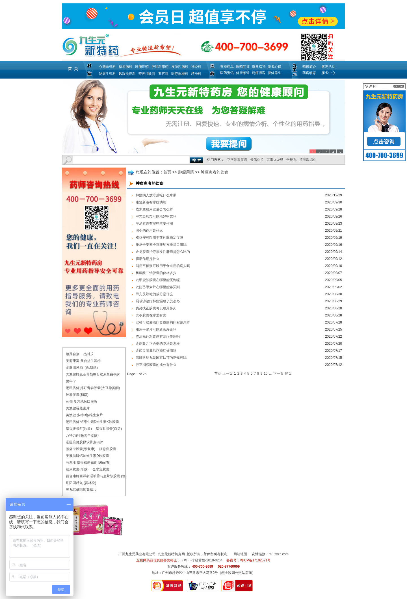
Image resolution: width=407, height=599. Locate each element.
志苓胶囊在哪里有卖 (151, 315)
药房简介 (309, 67)
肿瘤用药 (142, 67)
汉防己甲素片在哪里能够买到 (158, 287)
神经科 (196, 67)
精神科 (196, 74)
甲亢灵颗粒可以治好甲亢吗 (156, 216)
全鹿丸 (291, 160)
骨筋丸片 (257, 160)
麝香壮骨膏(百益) (109, 429)
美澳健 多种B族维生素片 (84, 415)
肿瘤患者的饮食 (214, 172)
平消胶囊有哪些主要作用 (154, 223)
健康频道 (243, 73)
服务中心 (328, 73)
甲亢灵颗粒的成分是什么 (154, 294)
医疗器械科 (179, 74)
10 (265, 374)
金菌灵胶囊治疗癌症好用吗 (156, 351)
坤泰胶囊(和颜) (77, 395)
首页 (167, 172)
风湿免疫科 (127, 74)
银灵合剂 (72, 354)
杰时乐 (88, 354)
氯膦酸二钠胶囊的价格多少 (156, 273)
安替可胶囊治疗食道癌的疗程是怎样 (163, 322)
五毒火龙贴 (275, 160)
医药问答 (243, 67)
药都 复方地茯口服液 (81, 401)
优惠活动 (328, 67)
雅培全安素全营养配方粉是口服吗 (161, 245)
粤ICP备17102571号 (255, 560)
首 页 (73, 68)
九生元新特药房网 (171, 554)
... (270, 374)
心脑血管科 (107, 67)
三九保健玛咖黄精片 (81, 490)
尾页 (288, 374)
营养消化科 (146, 74)
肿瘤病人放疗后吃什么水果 (156, 195)
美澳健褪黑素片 (78, 408)
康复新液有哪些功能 (151, 202)
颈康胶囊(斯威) (77, 469)
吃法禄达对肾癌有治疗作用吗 (158, 336)
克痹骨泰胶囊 (237, 160)
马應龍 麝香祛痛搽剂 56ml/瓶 (88, 463)
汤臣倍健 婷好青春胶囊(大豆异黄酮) (93, 388)
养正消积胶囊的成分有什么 (156, 365)
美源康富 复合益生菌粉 (83, 361)
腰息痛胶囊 (107, 449)
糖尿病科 (125, 67)
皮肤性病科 (179, 67)
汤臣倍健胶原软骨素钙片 (84, 442)
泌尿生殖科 (107, 74)
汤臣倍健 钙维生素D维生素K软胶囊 (92, 422)
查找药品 (227, 67)
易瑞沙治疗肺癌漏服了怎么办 (158, 301)
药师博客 (258, 73)
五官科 (163, 74)
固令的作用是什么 (149, 231)
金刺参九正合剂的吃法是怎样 (158, 344)
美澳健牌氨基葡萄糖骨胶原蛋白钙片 (93, 374)
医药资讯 (227, 73)
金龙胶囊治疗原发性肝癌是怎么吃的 (163, 252)
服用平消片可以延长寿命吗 (156, 329)
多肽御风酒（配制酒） (83, 368)
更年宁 (71, 381)
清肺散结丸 (307, 160)
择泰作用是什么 (147, 259)
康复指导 (258, 67)
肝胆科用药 (159, 67)
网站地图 (240, 554)
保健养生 (274, 73)
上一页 (227, 374)
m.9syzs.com (279, 554)
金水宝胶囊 (100, 469)
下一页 (278, 374)
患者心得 (274, 67)
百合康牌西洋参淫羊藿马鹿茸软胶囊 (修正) (98, 476)
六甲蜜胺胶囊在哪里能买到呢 (158, 280)
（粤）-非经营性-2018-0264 (201, 560)
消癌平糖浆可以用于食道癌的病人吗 (163, 266)
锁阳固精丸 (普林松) (81, 483)
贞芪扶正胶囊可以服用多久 (156, 308)
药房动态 (309, 73)
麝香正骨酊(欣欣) (79, 429)
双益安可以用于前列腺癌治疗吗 (159, 238)
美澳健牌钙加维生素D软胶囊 (87, 456)
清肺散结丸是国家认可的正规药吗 (161, 358)
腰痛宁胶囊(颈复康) (80, 449)
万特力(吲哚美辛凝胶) (82, 435)
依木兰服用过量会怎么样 (154, 209)
